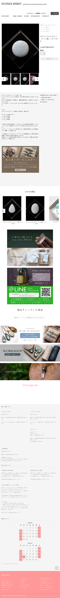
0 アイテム (55, 13)
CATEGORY (6, 16)
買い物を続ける (43, 101)
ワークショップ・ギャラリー (46, 587)
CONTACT (45, 16)
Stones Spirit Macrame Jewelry (10, 563)
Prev (4, 79)
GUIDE (26, 16)
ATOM (25, 587)
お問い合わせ (4, 589)
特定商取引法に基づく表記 (7, 585)
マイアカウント (30, 13)
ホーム (3, 578)
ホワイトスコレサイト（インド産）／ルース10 (13, 222)
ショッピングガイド (44, 580)
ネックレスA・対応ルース (45, 31)
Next (37, 79)
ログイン (44, 13)
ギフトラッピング (44, 589)
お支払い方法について (6, 580)
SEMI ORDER (17, 16)
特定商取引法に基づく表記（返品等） (48, 95)
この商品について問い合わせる (47, 99)
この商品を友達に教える (45, 97)
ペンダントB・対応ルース (45, 27)
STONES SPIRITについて (46, 578)
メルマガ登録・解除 (25, 585)
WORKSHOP (35, 16)
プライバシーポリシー (6, 587)
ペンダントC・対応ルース (45, 29)
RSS (22, 587)
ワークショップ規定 (44, 585)
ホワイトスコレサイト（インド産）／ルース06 (36, 222)
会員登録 (37, 13)
